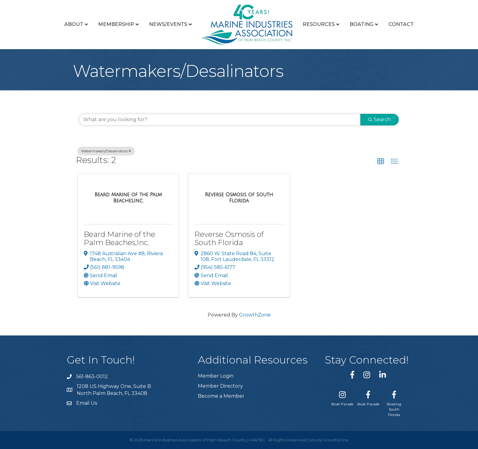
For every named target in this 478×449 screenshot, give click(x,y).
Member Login (216, 376)
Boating (361, 24)
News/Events (168, 24)
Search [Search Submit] (379, 119)
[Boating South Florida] (394, 402)
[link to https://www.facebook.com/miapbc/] (352, 375)
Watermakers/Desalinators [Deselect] (106, 151)
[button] (381, 161)
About (73, 24)
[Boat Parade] (342, 397)
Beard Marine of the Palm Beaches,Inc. (119, 238)
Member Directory (220, 386)
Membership (116, 24)
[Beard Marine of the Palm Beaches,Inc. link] (128, 198)
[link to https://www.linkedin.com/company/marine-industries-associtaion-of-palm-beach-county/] (382, 375)
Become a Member (221, 396)
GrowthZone (255, 315)
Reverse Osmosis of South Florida (229, 238)
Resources (319, 24)
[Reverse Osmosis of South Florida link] (238, 198)
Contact (401, 24)
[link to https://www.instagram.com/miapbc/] (366, 375)
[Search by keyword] (220, 119)
